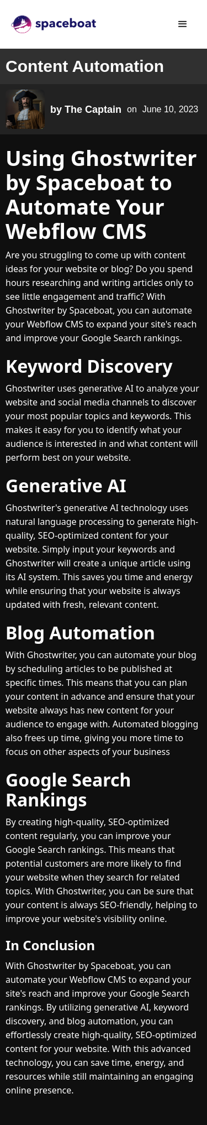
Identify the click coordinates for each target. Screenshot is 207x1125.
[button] (182, 24)
